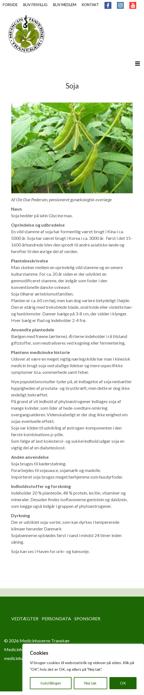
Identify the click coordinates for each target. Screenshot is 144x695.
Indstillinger (50, 683)
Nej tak (90, 683)
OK (123, 683)
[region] (83, 669)
